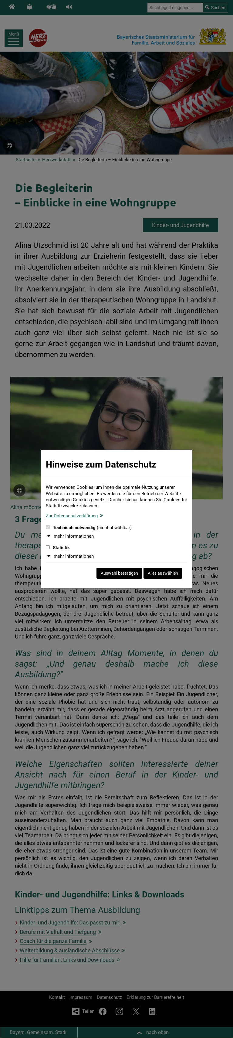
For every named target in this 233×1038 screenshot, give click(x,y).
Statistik (58, 547)
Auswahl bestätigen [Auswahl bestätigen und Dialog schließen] (119, 573)
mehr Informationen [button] (74, 536)
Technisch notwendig (89, 527)
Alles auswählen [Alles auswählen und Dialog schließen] (163, 573)
